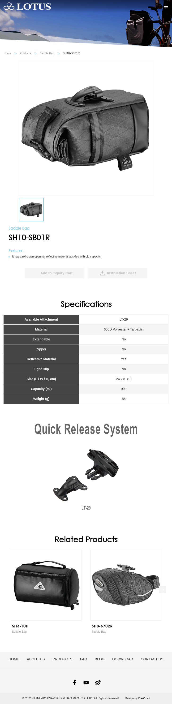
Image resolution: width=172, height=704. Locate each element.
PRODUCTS (62, 659)
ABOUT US (36, 659)
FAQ (83, 659)
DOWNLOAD (122, 659)
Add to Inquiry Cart (56, 273)
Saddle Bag (46, 53)
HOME (14, 659)
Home (7, 53)
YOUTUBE (86, 683)
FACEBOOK (74, 683)
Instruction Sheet (121, 273)
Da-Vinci (144, 698)
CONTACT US (152, 659)
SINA (98, 683)
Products (25, 53)
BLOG (100, 659)
